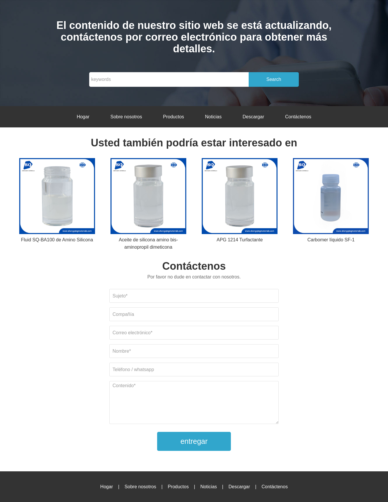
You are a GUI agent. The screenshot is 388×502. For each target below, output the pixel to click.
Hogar (83, 116)
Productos (173, 116)
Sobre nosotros (126, 116)
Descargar (253, 116)
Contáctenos (298, 116)
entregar (194, 441)
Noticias (213, 116)
